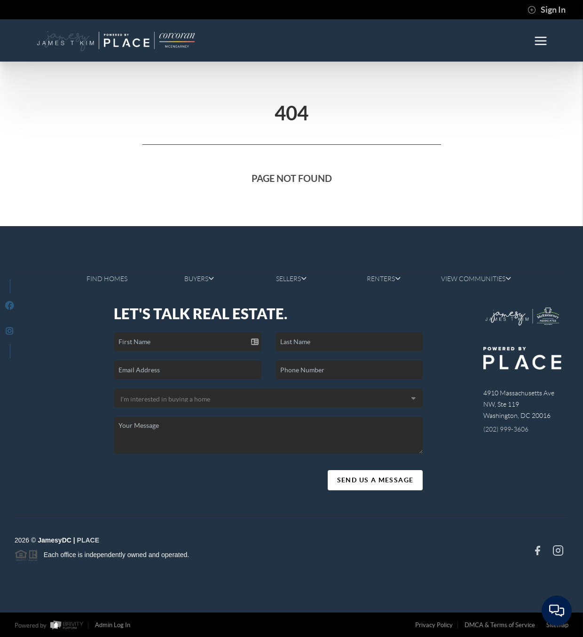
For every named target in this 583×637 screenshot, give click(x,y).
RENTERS (384, 279)
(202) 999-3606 (505, 429)
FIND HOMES (107, 279)
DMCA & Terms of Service (500, 625)
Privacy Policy (434, 625)
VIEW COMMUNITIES (476, 279)
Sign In (547, 10)
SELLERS (291, 279)
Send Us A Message (375, 480)
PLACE (88, 540)
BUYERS (199, 279)
